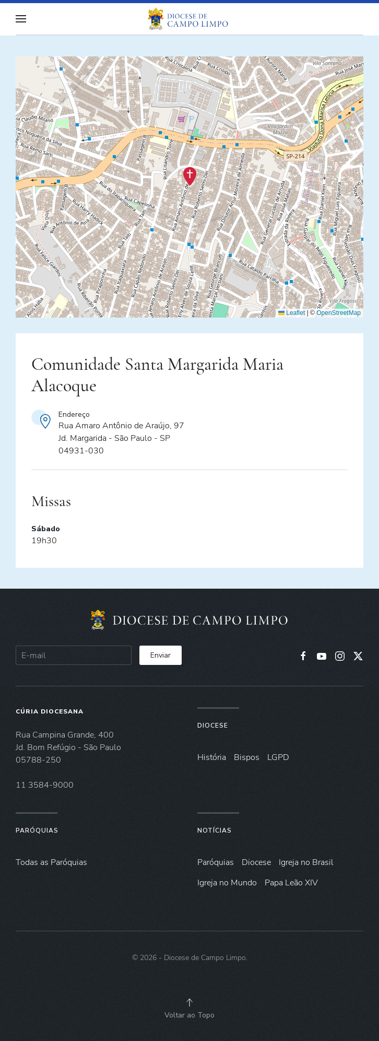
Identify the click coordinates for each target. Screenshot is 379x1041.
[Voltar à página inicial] (189, 18)
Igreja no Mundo (227, 882)
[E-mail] (74, 655)
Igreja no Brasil (306, 862)
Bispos (246, 757)
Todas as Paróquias (51, 862)
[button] (21, 18)
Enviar (160, 655)
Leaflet (291, 313)
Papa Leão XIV (291, 882)
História (211, 757)
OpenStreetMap (338, 313)
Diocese (212, 725)
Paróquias (37, 830)
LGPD (278, 757)
